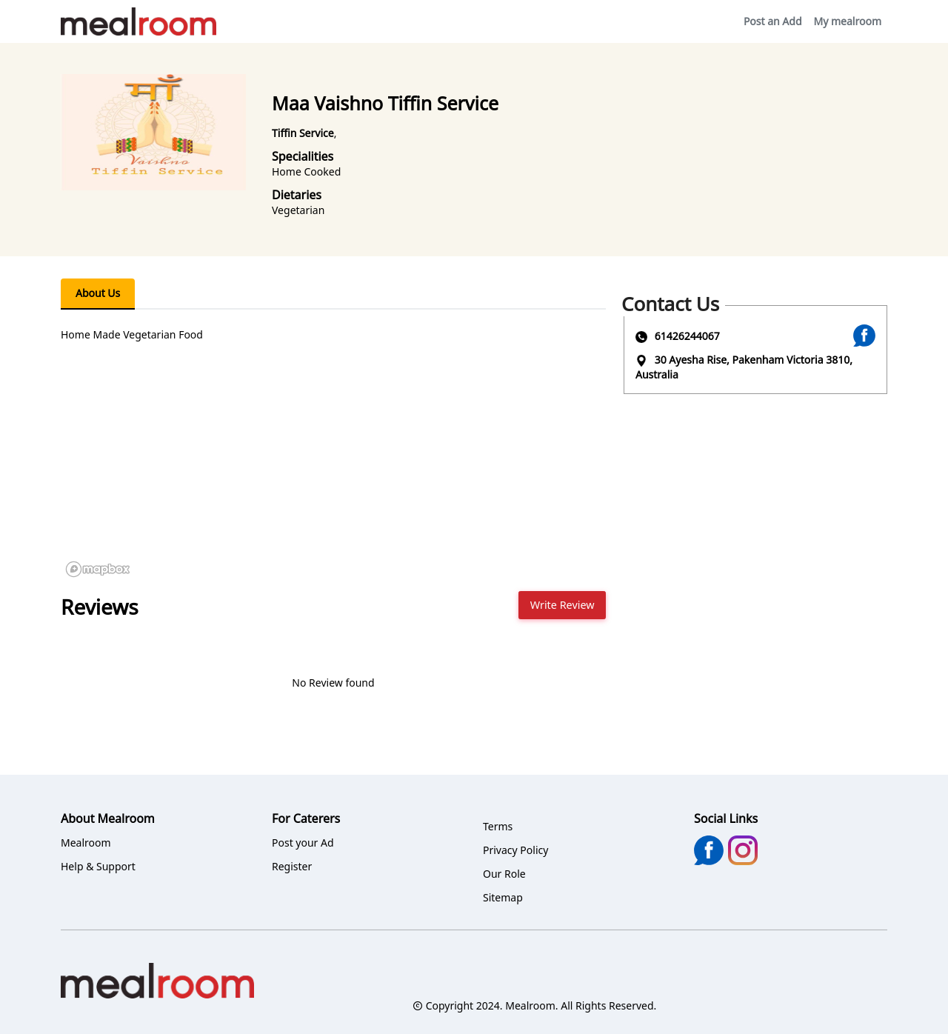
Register (292, 866)
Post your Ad (303, 842)
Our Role (504, 874)
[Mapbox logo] (97, 569)
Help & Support (98, 866)
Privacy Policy (515, 850)
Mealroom (86, 842)
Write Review (562, 605)
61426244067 (687, 336)
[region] (333, 471)
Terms (498, 826)
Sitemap (503, 897)
